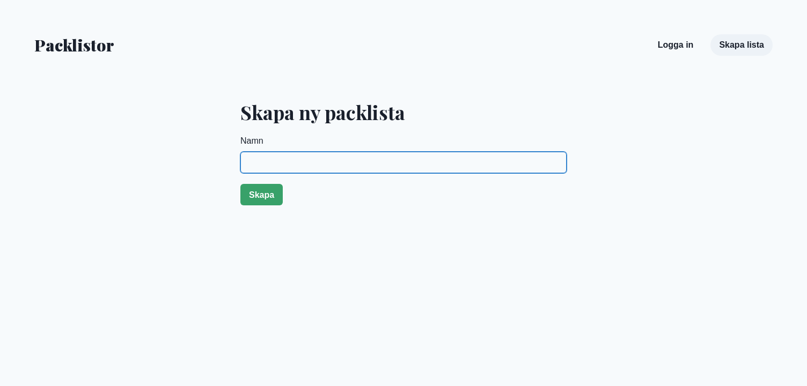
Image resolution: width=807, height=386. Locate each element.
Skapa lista (741, 44)
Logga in (676, 44)
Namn (251, 140)
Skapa (261, 194)
